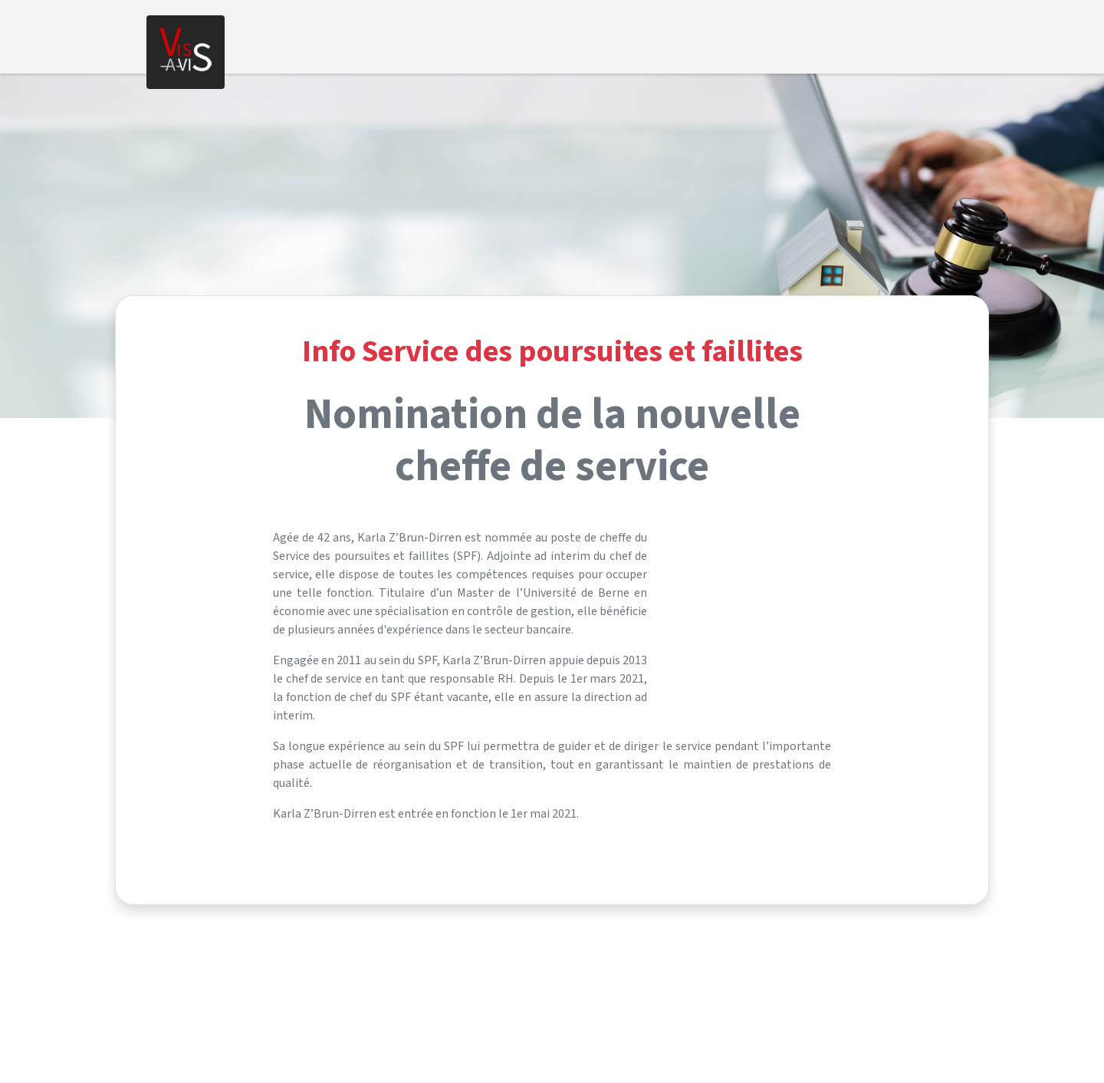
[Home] (185, 52)
